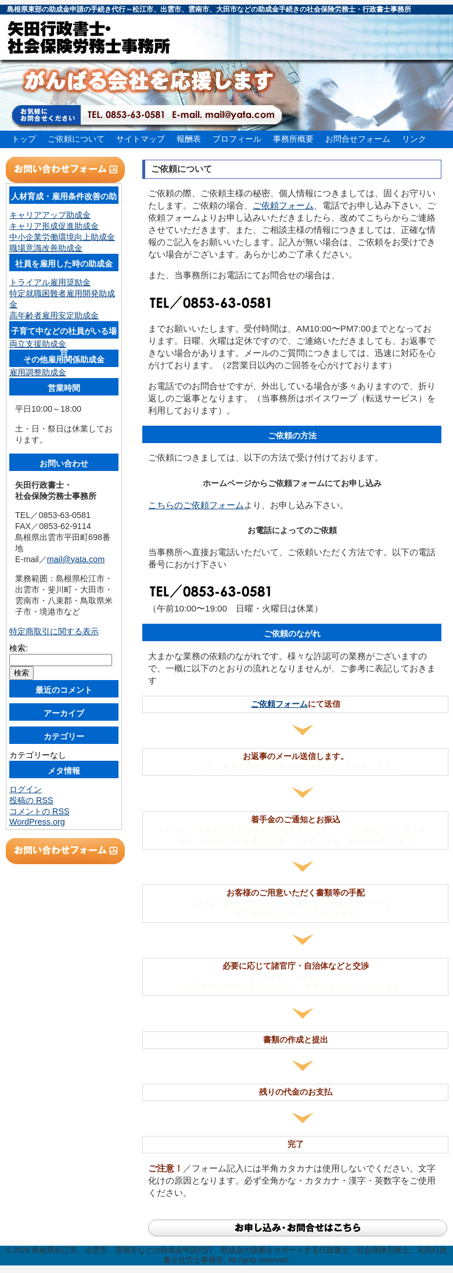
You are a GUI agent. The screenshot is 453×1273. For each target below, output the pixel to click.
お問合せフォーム (357, 138)
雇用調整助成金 (37, 372)
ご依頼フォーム (283, 205)
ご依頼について (76, 138)
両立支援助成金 (37, 343)
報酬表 (189, 138)
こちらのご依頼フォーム (196, 505)
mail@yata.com (76, 559)
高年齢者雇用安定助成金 (54, 315)
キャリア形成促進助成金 (54, 226)
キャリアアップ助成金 (50, 215)
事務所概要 (293, 138)
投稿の (31, 800)
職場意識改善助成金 (45, 248)
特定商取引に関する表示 (54, 631)
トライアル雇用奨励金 (50, 282)
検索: (18, 648)
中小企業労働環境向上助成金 (62, 237)
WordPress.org (37, 821)
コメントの (39, 811)
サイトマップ (140, 138)
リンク (414, 138)
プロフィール (237, 138)
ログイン (25, 789)
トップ (24, 138)
